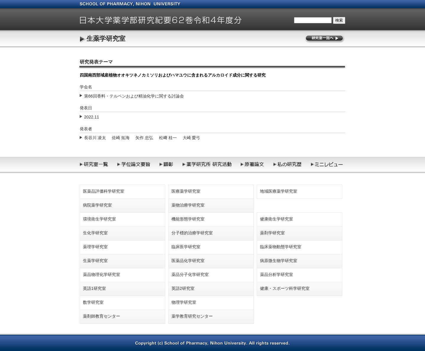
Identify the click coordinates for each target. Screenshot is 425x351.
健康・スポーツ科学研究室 (285, 288)
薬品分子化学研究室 (190, 274)
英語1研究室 (94, 288)
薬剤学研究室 (272, 232)
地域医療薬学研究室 (278, 191)
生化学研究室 (95, 232)
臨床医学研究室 (185, 246)
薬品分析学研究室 (276, 274)
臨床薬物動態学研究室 (280, 246)
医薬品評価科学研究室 (103, 191)
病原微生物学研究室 (278, 260)
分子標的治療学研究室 (192, 232)
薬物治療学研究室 (188, 205)
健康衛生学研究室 (276, 219)
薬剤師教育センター (101, 316)
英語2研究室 (182, 288)
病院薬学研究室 (97, 205)
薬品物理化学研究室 (101, 274)
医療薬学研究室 (185, 191)
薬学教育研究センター (192, 316)
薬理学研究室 (95, 246)
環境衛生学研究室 (99, 219)
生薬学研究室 (105, 38)
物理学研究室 (183, 302)
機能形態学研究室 (188, 219)
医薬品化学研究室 (188, 260)
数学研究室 (93, 302)
